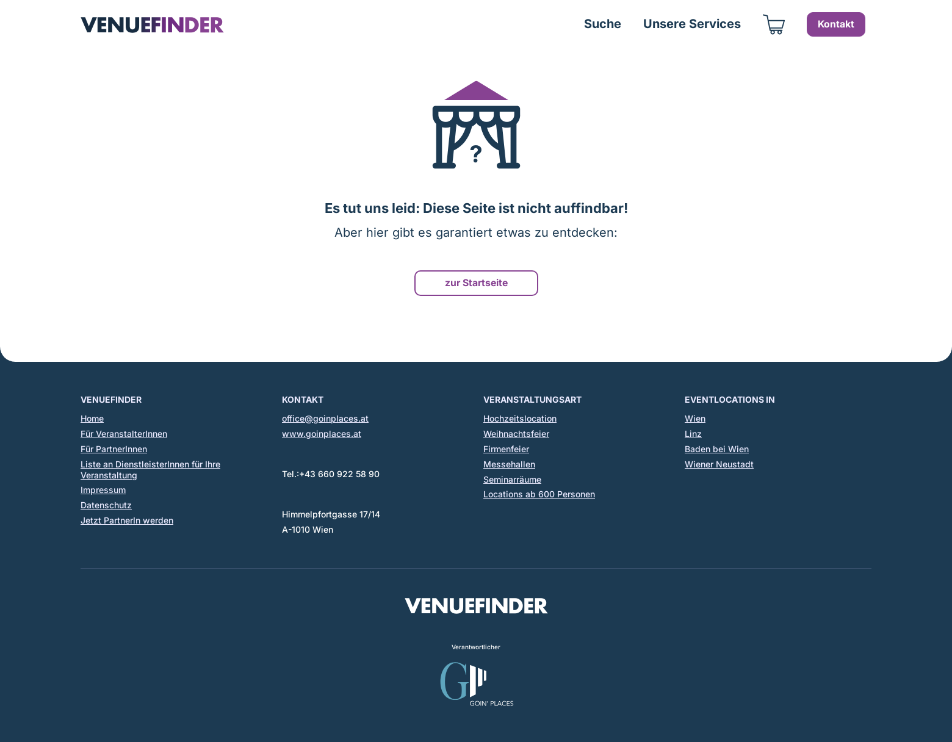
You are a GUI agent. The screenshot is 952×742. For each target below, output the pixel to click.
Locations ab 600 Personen (539, 494)
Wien (695, 418)
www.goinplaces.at (321, 433)
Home (92, 418)
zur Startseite (476, 283)
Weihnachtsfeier (516, 433)
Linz (693, 433)
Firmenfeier (506, 449)
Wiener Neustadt (719, 464)
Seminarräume (512, 479)
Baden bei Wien (717, 449)
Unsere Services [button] (692, 23)
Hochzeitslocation (520, 418)
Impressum (103, 489)
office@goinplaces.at (325, 418)
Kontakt (836, 24)
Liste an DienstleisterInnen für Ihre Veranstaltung (150, 469)
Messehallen (509, 464)
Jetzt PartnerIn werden (127, 520)
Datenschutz (106, 505)
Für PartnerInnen (114, 449)
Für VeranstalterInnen (124, 433)
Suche (602, 23)
